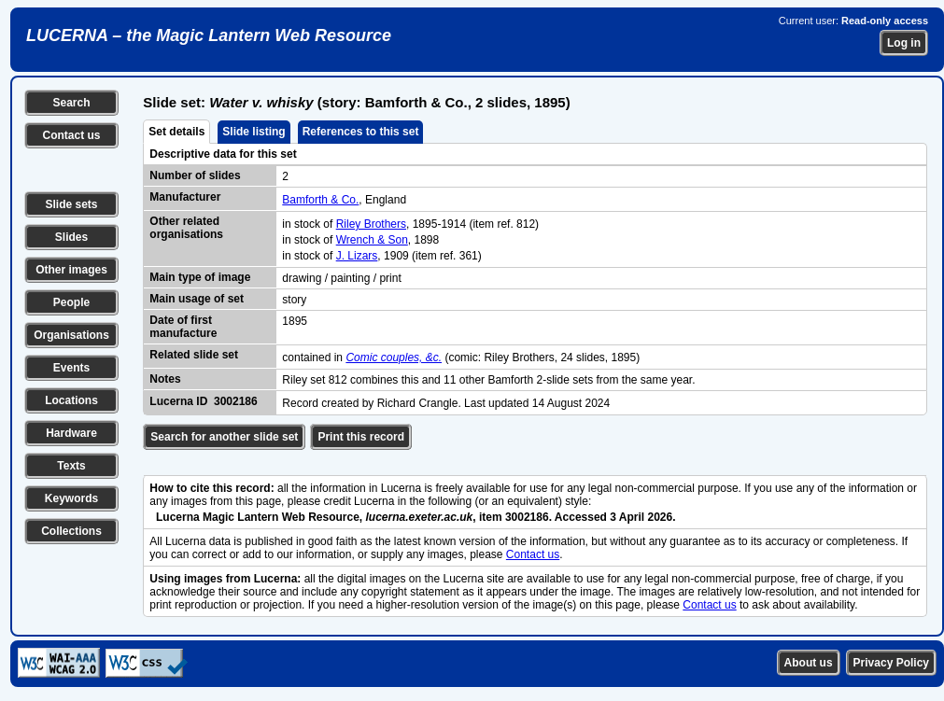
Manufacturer (184, 196)
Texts (71, 465)
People (71, 302)
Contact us (71, 135)
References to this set (361, 131)
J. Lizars (357, 255)
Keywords (71, 498)
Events (71, 367)
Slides (71, 237)
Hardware (71, 433)
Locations (71, 400)
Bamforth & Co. (320, 199)
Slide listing (253, 131)
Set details (176, 131)
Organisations (71, 335)
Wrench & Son (372, 239)
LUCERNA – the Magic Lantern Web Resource (208, 35)
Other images (71, 269)
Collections (71, 531)
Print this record (360, 436)
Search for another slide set (224, 436)
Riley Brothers (371, 224)
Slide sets (71, 204)
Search (71, 102)
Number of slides (194, 175)
